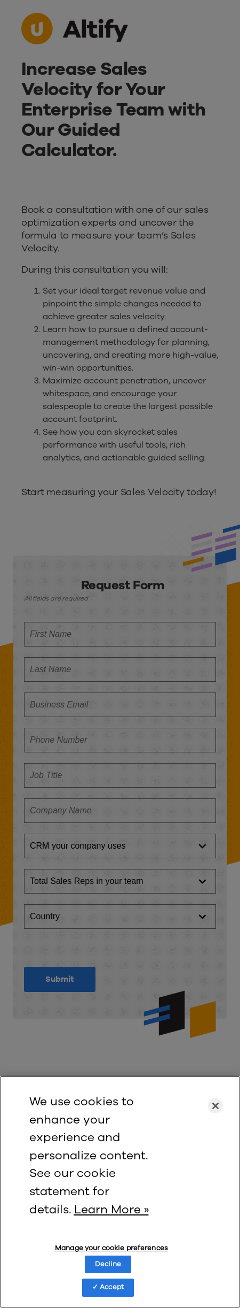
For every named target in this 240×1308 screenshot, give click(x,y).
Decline (108, 1264)
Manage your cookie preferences (111, 1248)
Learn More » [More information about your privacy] (111, 1210)
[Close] (215, 1105)
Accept (112, 1287)
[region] (120, 1192)
